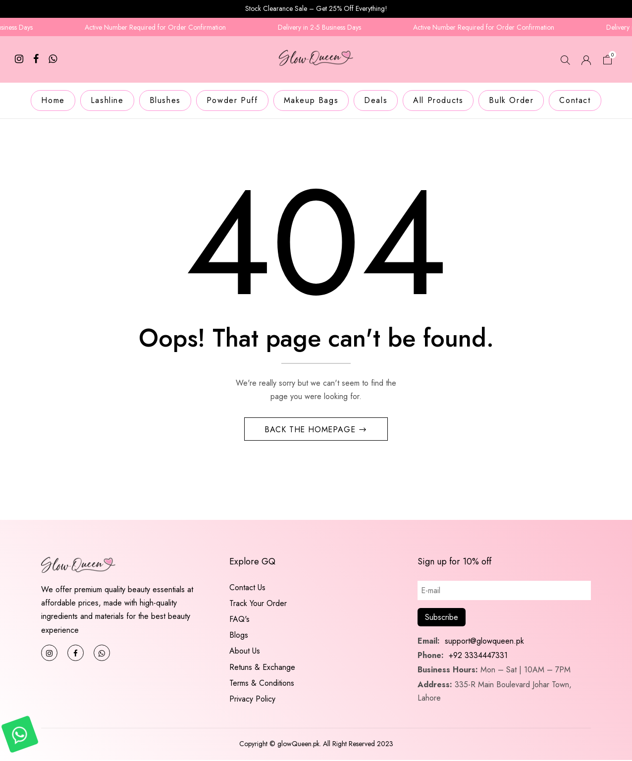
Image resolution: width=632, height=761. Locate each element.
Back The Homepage (311, 430)
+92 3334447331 (478, 656)
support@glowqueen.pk (483, 642)
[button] (607, 61)
